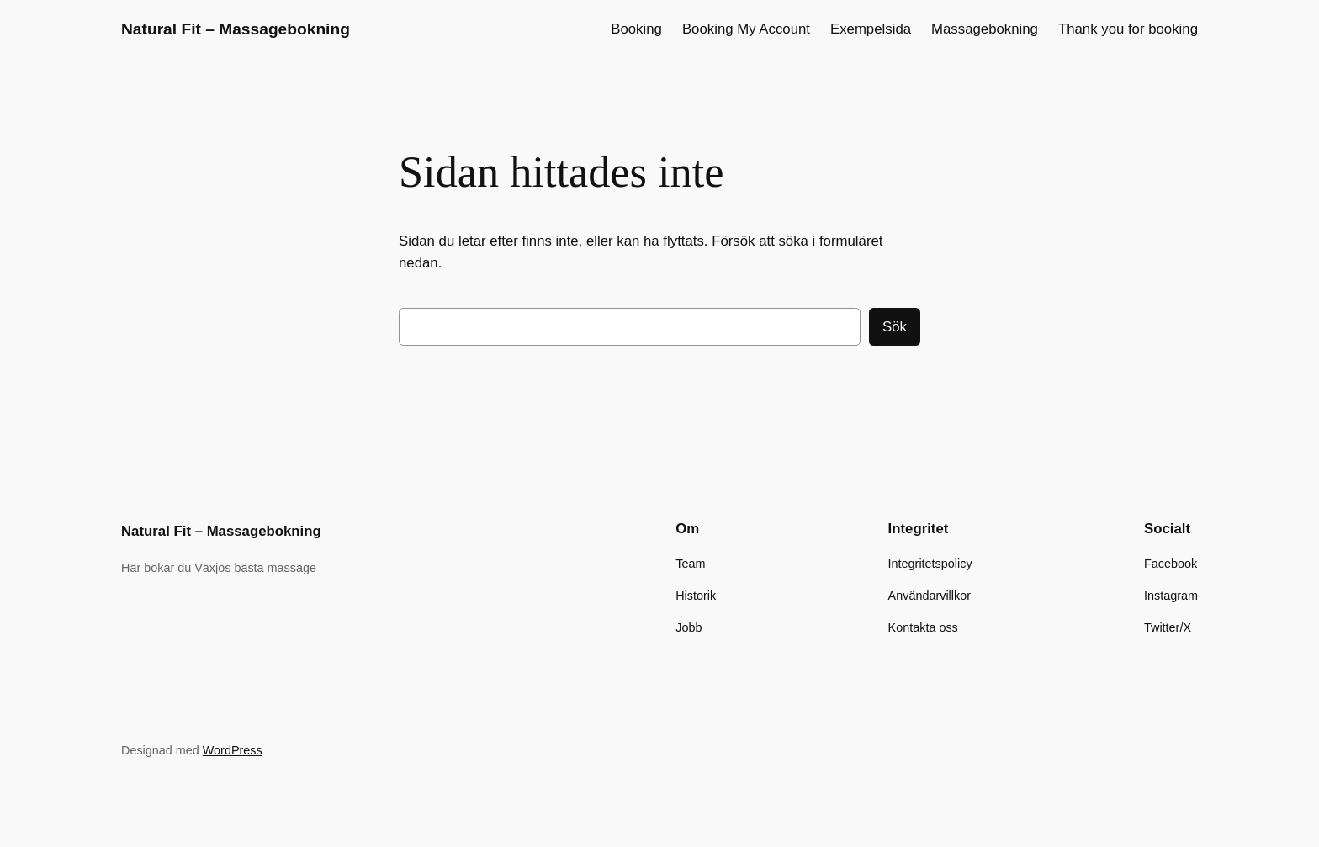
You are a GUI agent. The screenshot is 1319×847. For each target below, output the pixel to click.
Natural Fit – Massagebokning (235, 29)
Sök (894, 327)
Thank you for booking (1128, 29)
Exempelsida (870, 29)
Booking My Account (746, 29)
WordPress (232, 750)
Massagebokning (984, 29)
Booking (636, 29)
